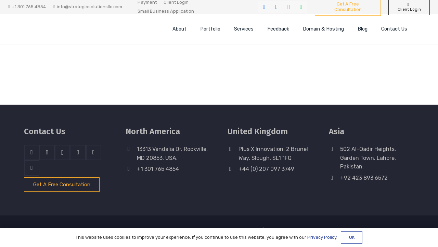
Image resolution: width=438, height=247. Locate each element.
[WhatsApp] (301, 7)
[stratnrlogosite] (70, 29)
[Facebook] (264, 7)
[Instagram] (289, 7)
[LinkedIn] (276, 7)
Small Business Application (166, 11)
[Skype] (78, 152)
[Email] (31, 168)
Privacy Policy (321, 237)
